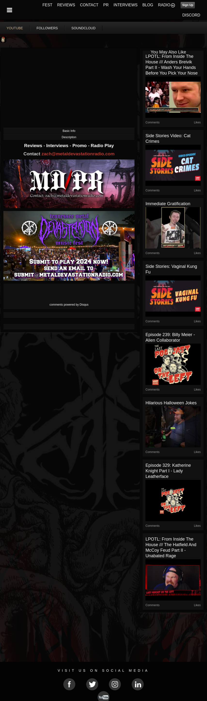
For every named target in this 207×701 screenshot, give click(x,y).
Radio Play (102, 145)
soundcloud (84, 28)
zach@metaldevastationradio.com (77, 153)
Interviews (58, 145)
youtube (15, 28)
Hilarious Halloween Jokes (171, 402)
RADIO (164, 5)
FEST (47, 5)
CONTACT (89, 5)
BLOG (148, 5)
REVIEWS (66, 5)
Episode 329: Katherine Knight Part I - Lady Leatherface (168, 471)
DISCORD (191, 15)
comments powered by (68, 304)
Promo (80, 145)
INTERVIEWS (125, 5)
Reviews (34, 145)
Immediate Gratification (167, 203)
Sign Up (187, 5)
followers (47, 28)
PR (106, 5)
